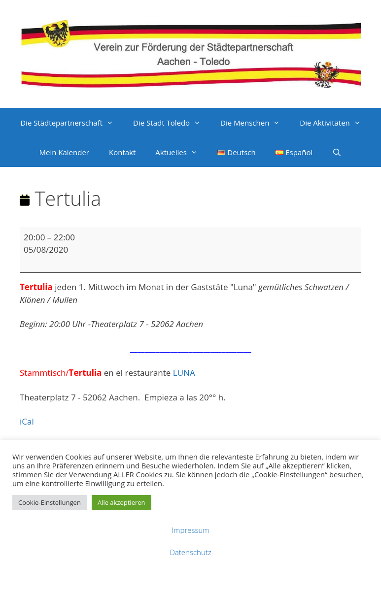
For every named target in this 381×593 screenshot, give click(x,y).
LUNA (184, 372)
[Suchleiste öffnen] (336, 152)
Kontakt (122, 152)
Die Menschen (255, 122)
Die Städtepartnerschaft (71, 122)
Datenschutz (190, 552)
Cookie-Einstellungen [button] (49, 502)
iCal (27, 421)
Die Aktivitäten (335, 122)
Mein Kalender (64, 152)
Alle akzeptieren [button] (121, 502)
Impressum (190, 530)
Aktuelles (181, 152)
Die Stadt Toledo (171, 122)
